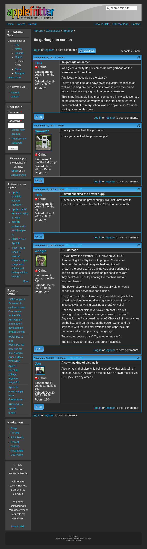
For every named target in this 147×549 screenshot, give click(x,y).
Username (15, 112)
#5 (138, 358)
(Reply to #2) (73, 189)
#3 (138, 189)
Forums (21, 24)
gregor (12, 412)
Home (10, 24)
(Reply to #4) (74, 358)
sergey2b (13, 382)
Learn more (14, 77)
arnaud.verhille (16, 331)
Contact (135, 24)
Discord (19, 53)
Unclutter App (18, 174)
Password (15, 121)
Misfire (18, 57)
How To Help (102, 24)
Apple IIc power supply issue (15, 391)
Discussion (53, 30)
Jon (38, 363)
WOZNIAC (14, 361)
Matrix (18, 49)
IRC (17, 44)
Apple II (68, 30)
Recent (32, 24)
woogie (40, 251)
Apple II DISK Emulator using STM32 (19, 213)
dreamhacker (15, 399)
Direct (14, 170)
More (26, 281)
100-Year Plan (120, 24)
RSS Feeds (17, 437)
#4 (138, 245)
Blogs (14, 428)
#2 (138, 125)
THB (38, 63)
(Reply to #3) (73, 245)
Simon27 (42, 131)
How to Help (18, 526)
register (49, 49)
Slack (18, 69)
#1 (138, 57)
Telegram (20, 73)
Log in (36, 49)
